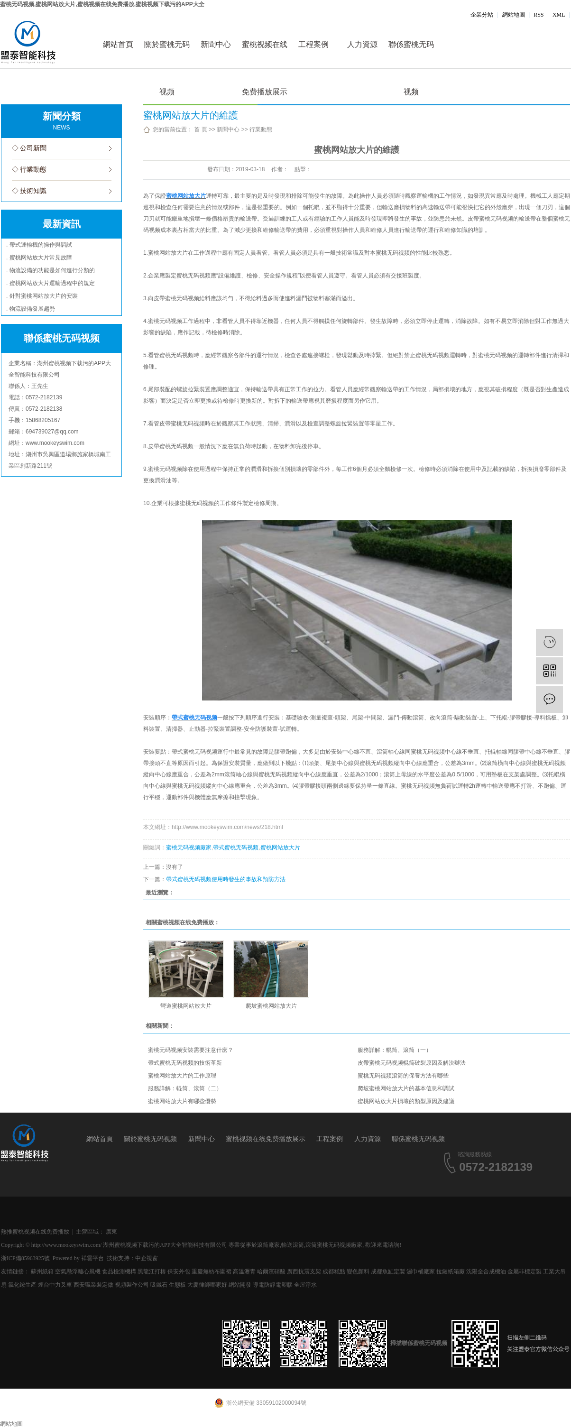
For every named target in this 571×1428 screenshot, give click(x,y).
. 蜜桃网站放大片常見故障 (39, 257)
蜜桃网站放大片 (280, 847)
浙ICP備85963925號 (25, 1258)
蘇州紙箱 (42, 1271)
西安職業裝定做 (93, 1284)
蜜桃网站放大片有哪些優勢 (182, 1101)
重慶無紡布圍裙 (211, 1271)
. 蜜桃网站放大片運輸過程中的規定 (50, 283)
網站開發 (240, 1284)
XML (559, 14)
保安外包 (178, 1271)
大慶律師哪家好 (207, 1284)
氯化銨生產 (22, 1284)
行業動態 (260, 129)
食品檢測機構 (119, 1271)
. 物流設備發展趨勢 (30, 308)
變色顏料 (358, 1271)
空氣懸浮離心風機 (78, 1271)
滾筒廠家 (268, 1245)
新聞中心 (216, 44)
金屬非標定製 (524, 1271)
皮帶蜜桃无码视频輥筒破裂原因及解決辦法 (412, 1062)
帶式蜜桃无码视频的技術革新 (185, 1062)
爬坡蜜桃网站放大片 (271, 1006)
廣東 (111, 1231)
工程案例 (313, 44)
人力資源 (362, 44)
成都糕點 (333, 1271)
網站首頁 (118, 44)
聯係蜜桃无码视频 (411, 54)
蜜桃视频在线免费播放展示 (264, 54)
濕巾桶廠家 (420, 1271)
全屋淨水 (305, 1284)
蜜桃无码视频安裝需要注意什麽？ (190, 1050)
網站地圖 (513, 14)
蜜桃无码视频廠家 (189, 847)
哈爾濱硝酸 (271, 1271)
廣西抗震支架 (304, 1271)
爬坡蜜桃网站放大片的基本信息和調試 (406, 1088)
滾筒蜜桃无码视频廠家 (333, 1245)
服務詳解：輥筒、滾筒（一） (395, 1050)
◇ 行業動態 (29, 169)
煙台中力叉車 (55, 1284)
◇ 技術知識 (29, 190)
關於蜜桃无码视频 (167, 54)
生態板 (177, 1284)
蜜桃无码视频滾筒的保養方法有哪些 (403, 1075)
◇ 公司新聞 (29, 148)
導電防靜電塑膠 (273, 1284)
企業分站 (481, 14)
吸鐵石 (158, 1284)
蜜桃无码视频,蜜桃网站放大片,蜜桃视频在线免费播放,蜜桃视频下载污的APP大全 (102, 4)
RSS (538, 14)
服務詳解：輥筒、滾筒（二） (185, 1088)
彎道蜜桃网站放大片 (186, 1006)
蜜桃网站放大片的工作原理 (182, 1075)
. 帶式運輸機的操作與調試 (39, 244)
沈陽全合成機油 (486, 1271)
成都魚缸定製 (388, 1271)
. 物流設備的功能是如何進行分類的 (50, 270)
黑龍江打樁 (152, 1271)
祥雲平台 (92, 1258)
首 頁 (200, 129)
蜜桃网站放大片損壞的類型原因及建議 (406, 1101)
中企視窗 (146, 1258)
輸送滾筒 (292, 1245)
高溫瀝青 (244, 1271)
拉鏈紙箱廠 (450, 1271)
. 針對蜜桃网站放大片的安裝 (42, 296)
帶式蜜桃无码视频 (235, 847)
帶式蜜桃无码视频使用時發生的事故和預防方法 (226, 879)
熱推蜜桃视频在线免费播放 (35, 1231)
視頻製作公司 (132, 1284)
